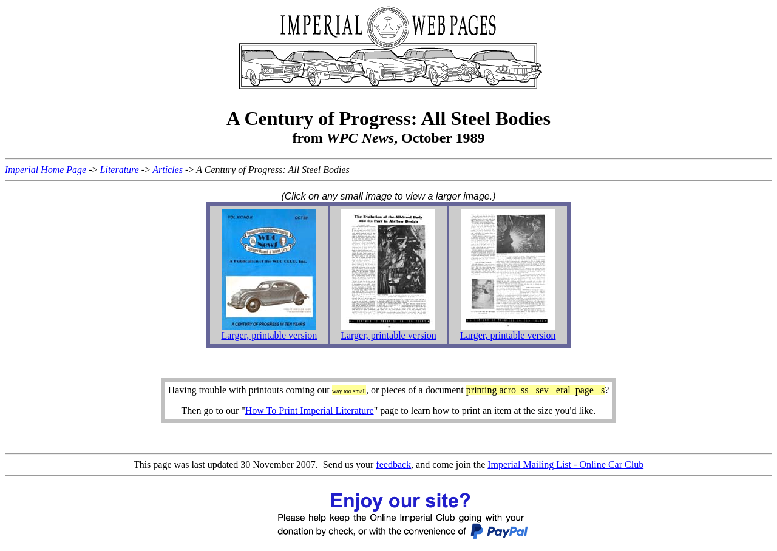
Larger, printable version (269, 335)
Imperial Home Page (45, 169)
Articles (167, 169)
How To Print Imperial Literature (309, 410)
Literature (119, 169)
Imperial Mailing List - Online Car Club (565, 464)
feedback (393, 464)
